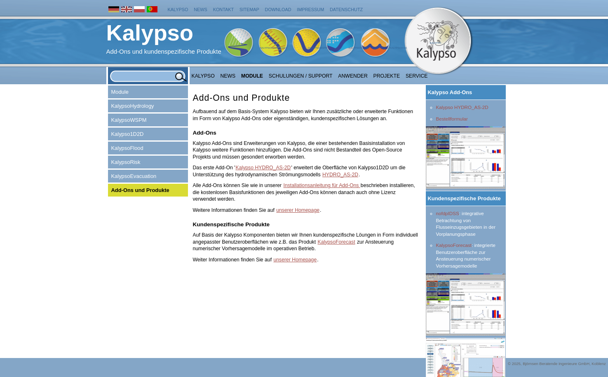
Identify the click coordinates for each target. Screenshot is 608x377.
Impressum (310, 9)
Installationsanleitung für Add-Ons (321, 185)
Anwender (352, 76)
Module (252, 76)
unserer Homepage (297, 210)
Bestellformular (452, 118)
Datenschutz (346, 9)
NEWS (228, 76)
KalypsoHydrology (273, 48)
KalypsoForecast (454, 245)
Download (278, 9)
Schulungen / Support (301, 76)
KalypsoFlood (359, 48)
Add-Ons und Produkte (140, 190)
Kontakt (223, 9)
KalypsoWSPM (317, 48)
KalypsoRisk (398, 48)
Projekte (386, 76)
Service (417, 76)
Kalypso (178, 9)
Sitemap (249, 9)
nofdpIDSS (447, 213)
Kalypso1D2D (127, 134)
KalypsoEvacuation (134, 176)
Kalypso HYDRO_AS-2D (462, 107)
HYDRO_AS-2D (340, 175)
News (200, 9)
